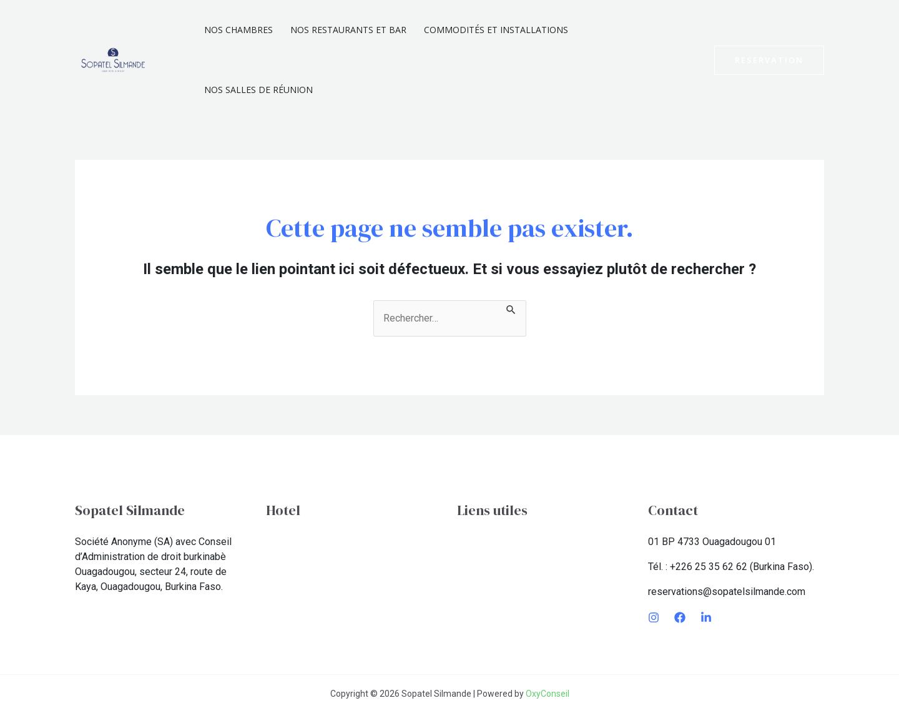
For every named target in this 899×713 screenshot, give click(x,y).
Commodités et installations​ (496, 30)
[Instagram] (653, 617)
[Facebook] (679, 617)
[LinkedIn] (706, 617)
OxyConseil (547, 694)
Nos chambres (238, 30)
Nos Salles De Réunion (258, 90)
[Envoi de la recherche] (511, 307)
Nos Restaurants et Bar (348, 30)
